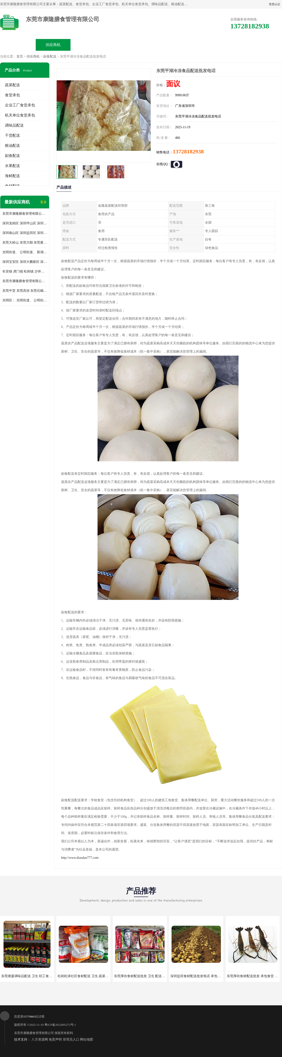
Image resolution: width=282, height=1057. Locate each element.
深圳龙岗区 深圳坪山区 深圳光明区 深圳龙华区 (24, 223)
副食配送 (49, 56)
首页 (19, 56)
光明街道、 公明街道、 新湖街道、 (24, 252)
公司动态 (158, 45)
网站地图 (86, 1039)
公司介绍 (123, 45)
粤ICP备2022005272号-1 (60, 1024)
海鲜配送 (12, 176)
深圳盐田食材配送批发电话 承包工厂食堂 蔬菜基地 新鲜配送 (214, 976)
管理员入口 (71, 1039)
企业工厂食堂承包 (20, 105)
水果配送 (12, 166)
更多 (43, 202)
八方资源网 (39, 1039)
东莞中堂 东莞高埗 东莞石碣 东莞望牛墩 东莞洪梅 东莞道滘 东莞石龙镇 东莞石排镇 (24, 290)
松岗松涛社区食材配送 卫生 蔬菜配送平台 (88, 976)
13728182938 (188, 151)
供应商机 (53, 45)
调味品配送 (14, 125)
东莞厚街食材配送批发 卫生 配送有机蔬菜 (144, 976)
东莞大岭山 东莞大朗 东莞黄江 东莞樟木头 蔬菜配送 (24, 242)
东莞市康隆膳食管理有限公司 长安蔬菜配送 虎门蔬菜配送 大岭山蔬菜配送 (24, 281)
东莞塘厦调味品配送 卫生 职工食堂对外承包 (33, 976)
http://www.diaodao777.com (79, 857)
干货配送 (12, 135)
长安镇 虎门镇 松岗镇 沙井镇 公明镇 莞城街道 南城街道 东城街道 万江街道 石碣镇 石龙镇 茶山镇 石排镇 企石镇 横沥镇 (24, 271)
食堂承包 (12, 95)
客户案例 (194, 45)
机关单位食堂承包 (20, 115)
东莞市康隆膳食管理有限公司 (34, 1033)
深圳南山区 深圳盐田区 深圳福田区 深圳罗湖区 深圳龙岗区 (24, 233)
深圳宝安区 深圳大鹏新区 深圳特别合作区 (24, 262)
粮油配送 (12, 146)
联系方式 (229, 45)
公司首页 (17, 45)
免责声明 (55, 1039)
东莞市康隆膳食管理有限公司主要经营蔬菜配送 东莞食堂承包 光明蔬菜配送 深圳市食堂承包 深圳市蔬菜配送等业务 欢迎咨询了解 (24, 213)
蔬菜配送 (12, 85)
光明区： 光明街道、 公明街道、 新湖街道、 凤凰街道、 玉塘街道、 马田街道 (24, 300)
